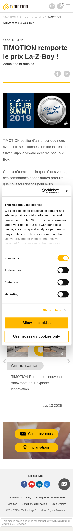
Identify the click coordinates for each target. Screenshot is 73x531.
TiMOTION (9, 17)
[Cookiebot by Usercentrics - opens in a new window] (43, 190)
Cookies (12, 503)
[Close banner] (67, 191)
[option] (36, 369)
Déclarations (15, 497)
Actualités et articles (32, 17)
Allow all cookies (36, 323)
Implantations (36, 447)
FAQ (28, 497)
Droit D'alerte (58, 503)
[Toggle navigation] (65, 1)
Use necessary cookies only (36, 336)
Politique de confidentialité (50, 497)
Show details (52, 310)
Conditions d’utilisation (34, 503)
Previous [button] (4, 361)
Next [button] (69, 361)
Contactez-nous (36, 434)
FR (52, 6)
